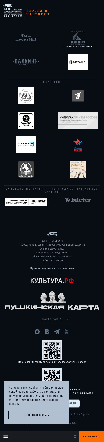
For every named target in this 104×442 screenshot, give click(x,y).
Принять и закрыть (37, 415)
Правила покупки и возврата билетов (52, 268)
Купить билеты (91, 436)
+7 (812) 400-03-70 (52, 260)
